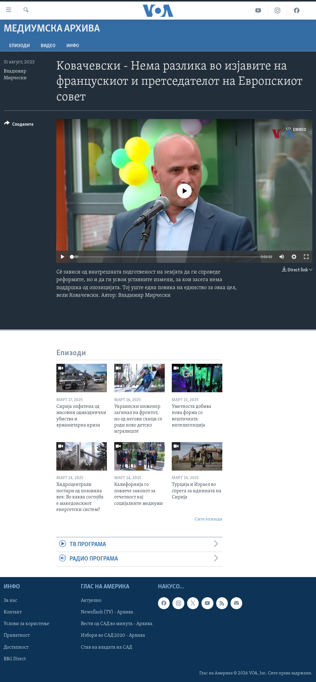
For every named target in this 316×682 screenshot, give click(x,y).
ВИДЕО (48, 45)
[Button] (18, 125)
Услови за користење (26, 623)
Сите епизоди (208, 519)
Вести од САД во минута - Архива (116, 623)
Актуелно (91, 600)
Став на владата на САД (106, 647)
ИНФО (72, 45)
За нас (10, 600)
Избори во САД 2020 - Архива (113, 635)
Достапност (16, 647)
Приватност (17, 635)
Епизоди (19, 45)
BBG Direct (15, 658)
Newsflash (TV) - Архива (107, 612)
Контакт (13, 612)
